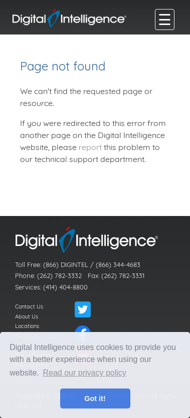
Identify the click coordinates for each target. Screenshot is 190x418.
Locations (27, 326)
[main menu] (164, 19)
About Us (26, 316)
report (90, 147)
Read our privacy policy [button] (84, 372)
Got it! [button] (94, 398)
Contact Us (29, 306)
